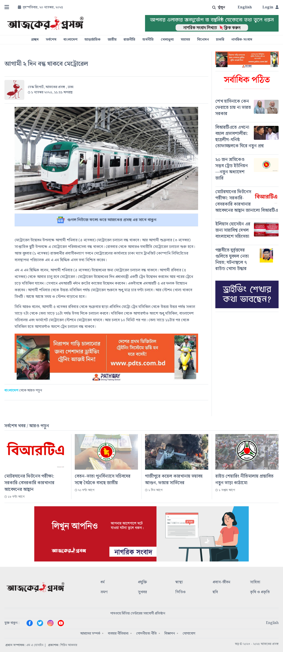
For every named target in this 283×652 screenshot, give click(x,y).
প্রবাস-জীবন (221, 582)
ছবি (215, 592)
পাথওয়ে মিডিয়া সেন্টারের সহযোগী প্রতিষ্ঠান (137, 613)
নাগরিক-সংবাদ (241, 39)
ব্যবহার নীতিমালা (118, 633)
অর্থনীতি (148, 39)
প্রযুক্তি (142, 582)
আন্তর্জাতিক (92, 39)
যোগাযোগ (189, 633)
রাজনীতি (129, 39)
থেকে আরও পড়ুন (23, 390)
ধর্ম (103, 582)
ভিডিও (180, 592)
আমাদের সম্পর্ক (90, 633)
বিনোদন (203, 39)
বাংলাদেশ (70, 39)
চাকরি (220, 39)
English (245, 7)
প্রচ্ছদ (35, 39)
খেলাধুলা (167, 39)
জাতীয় (112, 39)
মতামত (185, 39)
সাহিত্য (255, 582)
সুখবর (142, 592)
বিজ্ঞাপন (169, 633)
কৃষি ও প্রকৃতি (260, 592)
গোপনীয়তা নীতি (146, 633)
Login (270, 7)
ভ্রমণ (104, 592)
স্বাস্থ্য (179, 582)
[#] (247, 107)
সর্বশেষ (51, 39)
